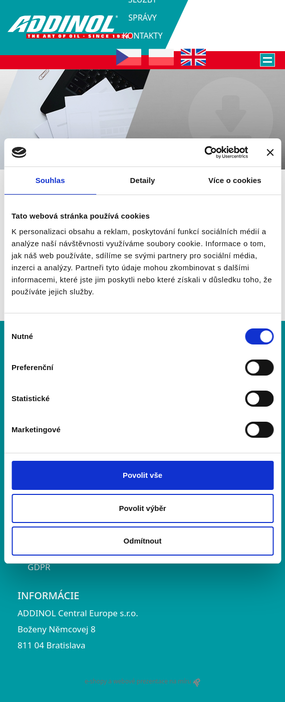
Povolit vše (142, 475)
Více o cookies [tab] (234, 180)
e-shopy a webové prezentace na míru (142, 681)
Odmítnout (143, 541)
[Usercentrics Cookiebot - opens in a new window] (204, 152)
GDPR (39, 567)
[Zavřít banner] (269, 152)
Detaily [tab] (142, 180)
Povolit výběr (142, 508)
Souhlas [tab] (50, 180)
